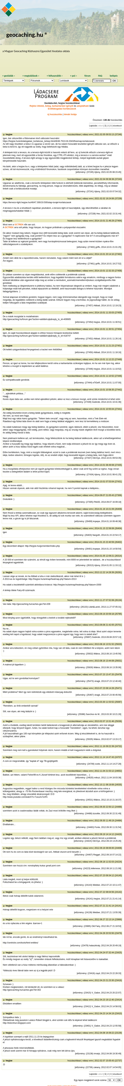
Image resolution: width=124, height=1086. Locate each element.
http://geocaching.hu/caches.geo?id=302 (22, 990)
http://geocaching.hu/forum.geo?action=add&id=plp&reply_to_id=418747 (37, 336)
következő (117, 126)
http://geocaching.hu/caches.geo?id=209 (31, 604)
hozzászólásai (74, 134)
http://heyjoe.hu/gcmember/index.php (42, 546)
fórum (87, 75)
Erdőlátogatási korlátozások (62, 109)
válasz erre (88, 134)
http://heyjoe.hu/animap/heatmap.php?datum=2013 (52, 579)
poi (73, 75)
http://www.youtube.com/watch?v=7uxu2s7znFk (25, 797)
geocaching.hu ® (27, 34)
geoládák (8, 75)
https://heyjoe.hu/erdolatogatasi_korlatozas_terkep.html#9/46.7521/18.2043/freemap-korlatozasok (49, 141)
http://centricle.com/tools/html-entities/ (20, 942)
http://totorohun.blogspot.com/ (17, 1023)
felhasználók (55, 75)
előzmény (80, 172)
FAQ (100, 75)
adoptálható (83, 106)
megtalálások (30, 75)
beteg (48, 106)
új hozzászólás (54, 114)
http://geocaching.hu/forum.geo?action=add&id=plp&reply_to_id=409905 (37, 319)
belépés (113, 75)
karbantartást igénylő (62, 106)
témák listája (70, 114)
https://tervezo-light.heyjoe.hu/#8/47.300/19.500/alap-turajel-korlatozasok (37, 202)
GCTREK (18, 224)
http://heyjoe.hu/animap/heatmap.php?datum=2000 (77, 584)
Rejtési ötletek (37, 106)
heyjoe (9, 134)
